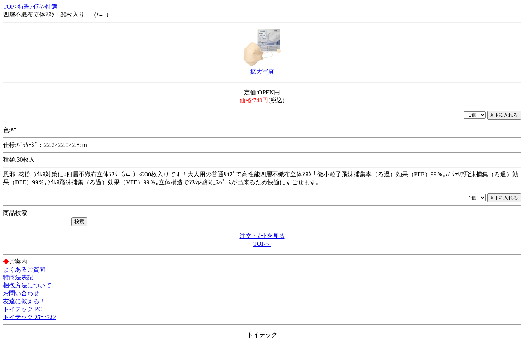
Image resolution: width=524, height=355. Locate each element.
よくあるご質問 (24, 269)
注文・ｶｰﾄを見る (262, 236)
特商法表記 (18, 277)
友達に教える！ (24, 301)
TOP (8, 6)
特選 (51, 6)
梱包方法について (27, 285)
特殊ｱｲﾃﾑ (30, 6)
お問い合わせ (21, 293)
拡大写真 (262, 71)
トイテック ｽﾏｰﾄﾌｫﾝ (29, 317)
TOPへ (262, 244)
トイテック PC (22, 309)
